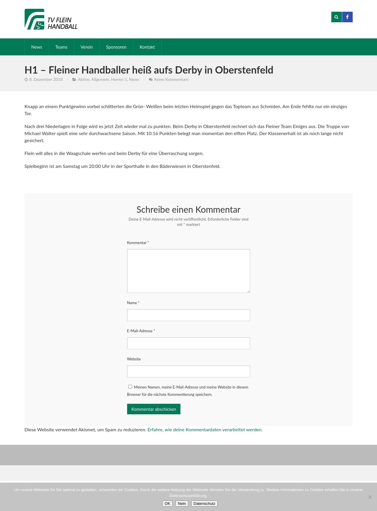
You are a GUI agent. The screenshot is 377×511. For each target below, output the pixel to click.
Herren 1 (119, 79)
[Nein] (370, 497)
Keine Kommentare (171, 79)
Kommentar (138, 242)
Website (134, 359)
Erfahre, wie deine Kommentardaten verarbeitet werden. (204, 429)
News (36, 47)
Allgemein (100, 79)
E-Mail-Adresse (141, 330)
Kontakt (147, 47)
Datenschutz (204, 503)
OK (167, 503)
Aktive (84, 79)
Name (133, 302)
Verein (87, 47)
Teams (61, 47)
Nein (182, 503)
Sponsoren (116, 47)
